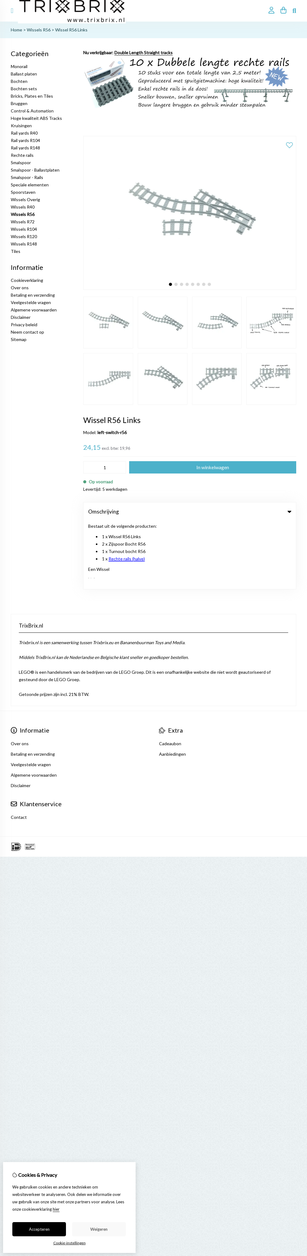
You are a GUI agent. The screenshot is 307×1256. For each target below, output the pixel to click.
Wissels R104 (24, 229)
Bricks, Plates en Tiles (32, 96)
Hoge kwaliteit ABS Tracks (36, 118)
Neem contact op (27, 332)
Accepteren (39, 1229)
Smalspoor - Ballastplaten (35, 170)
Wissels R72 (23, 221)
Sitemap (19, 339)
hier (56, 1209)
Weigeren (99, 1229)
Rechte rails (22, 155)
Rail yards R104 (25, 140)
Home (16, 29)
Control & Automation (32, 110)
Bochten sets (24, 88)
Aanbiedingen (172, 686)
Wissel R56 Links (71, 29)
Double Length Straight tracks (143, 52)
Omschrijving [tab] (189, 511)
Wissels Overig (25, 199)
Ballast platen (24, 73)
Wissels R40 (23, 206)
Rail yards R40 (24, 133)
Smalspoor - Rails (27, 177)
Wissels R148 (24, 243)
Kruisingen (21, 125)
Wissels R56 (39, 29)
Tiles (15, 251)
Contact (19, 749)
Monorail (19, 66)
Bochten (19, 81)
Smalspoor (21, 162)
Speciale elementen (30, 184)
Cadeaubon (170, 675)
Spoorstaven (23, 192)
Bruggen (19, 103)
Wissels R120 (24, 236)
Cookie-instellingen (69, 1243)
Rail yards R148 (25, 147)
